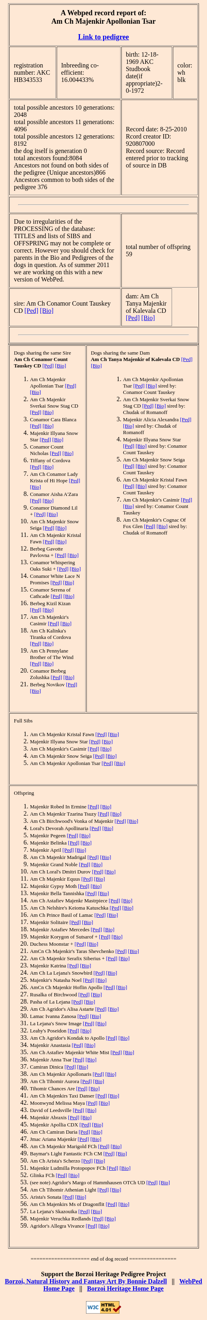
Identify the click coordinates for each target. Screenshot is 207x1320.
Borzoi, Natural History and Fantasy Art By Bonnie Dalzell (86, 1281)
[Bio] (46, 310)
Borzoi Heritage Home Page (125, 1288)
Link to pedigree (103, 37)
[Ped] (32, 310)
